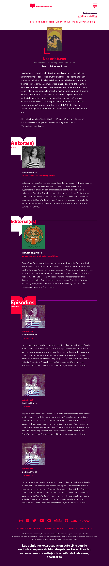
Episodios (35, 22)
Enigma (69, 534)
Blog (92, 22)
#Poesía (72, 122)
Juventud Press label (31, 280)
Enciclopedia (47, 22)
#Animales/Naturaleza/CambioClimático (38, 119)
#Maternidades (51, 122)
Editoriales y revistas (78, 22)
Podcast (37, 528)
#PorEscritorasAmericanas (32, 126)
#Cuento (59, 119)
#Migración (64, 122)
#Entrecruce (69, 119)
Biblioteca (61, 22)
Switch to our (87, 15)
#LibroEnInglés (37, 122)
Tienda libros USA (24, 528)
